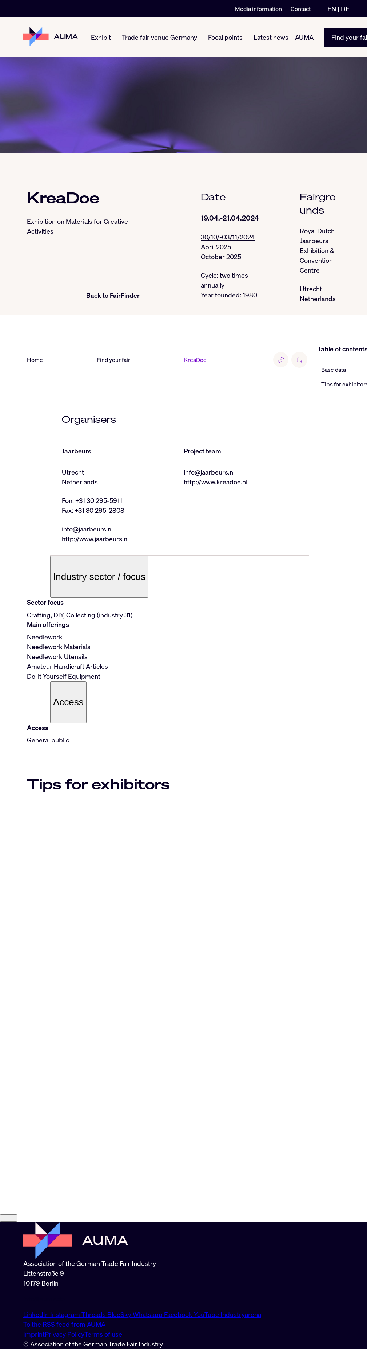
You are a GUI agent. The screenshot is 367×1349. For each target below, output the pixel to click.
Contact (301, 9)
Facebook (179, 1314)
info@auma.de (44, 1298)
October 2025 (221, 256)
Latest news (271, 37)
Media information (258, 9)
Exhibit (101, 37)
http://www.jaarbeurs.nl (95, 538)
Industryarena (240, 1314)
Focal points (225, 37)
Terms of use (103, 1334)
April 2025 (216, 246)
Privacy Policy (64, 1334)
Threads (94, 1314)
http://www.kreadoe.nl (215, 481)
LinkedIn (36, 1314)
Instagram (65, 1314)
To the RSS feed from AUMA (64, 1324)
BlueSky (120, 1314)
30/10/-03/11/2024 (228, 237)
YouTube (207, 1314)
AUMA (304, 37)
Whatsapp (148, 1314)
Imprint (34, 1334)
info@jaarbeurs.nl (87, 529)
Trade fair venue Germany (159, 37)
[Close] (8, 1218)
